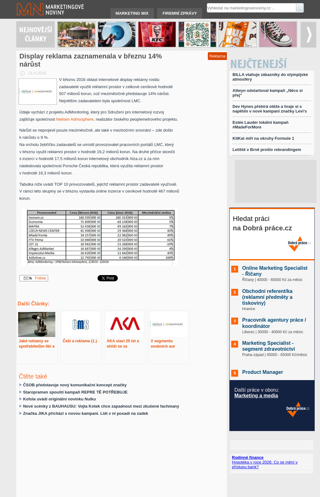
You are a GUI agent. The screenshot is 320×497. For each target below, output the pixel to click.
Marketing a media (256, 395)
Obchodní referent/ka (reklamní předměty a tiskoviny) (267, 297)
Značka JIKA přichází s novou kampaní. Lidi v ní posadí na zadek (85, 413)
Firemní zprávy (179, 13)
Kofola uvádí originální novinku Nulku (59, 399)
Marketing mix (132, 13)
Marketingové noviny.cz (42, 9)
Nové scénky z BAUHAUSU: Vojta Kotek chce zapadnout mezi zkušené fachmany (101, 406)
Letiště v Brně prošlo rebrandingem (266, 149)
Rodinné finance (247, 457)
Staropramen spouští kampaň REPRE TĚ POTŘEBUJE (75, 392)
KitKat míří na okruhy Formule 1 (263, 138)
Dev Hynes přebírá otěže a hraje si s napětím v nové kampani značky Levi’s (269, 108)
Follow (35, 278)
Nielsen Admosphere (75, 119)
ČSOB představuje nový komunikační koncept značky (75, 385)
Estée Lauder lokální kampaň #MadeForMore (260, 124)
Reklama (217, 56)
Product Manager (262, 372)
